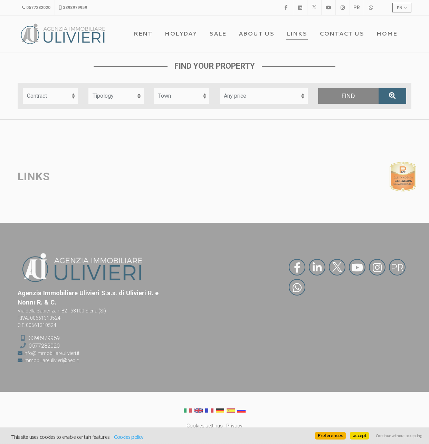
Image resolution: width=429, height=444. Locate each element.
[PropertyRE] (357, 7)
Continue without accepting (399, 435)
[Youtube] (328, 7)
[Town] (181, 96)
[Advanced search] (392, 96)
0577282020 (44, 345)
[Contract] (50, 96)
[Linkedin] (300, 7)
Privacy (234, 425)
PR (397, 268)
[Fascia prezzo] (264, 96)
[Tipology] (116, 96)
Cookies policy (128, 436)
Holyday (181, 33)
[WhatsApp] (371, 7)
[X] (314, 7)
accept (359, 435)
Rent (143, 33)
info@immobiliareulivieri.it (50, 353)
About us (256, 33)
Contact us (342, 33)
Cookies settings (205, 425)
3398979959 (44, 337)
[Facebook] (286, 7)
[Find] (348, 96)
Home (386, 33)
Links (297, 33)
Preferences (330, 435)
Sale (217, 33)
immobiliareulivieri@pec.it (50, 360)
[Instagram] (343, 7)
